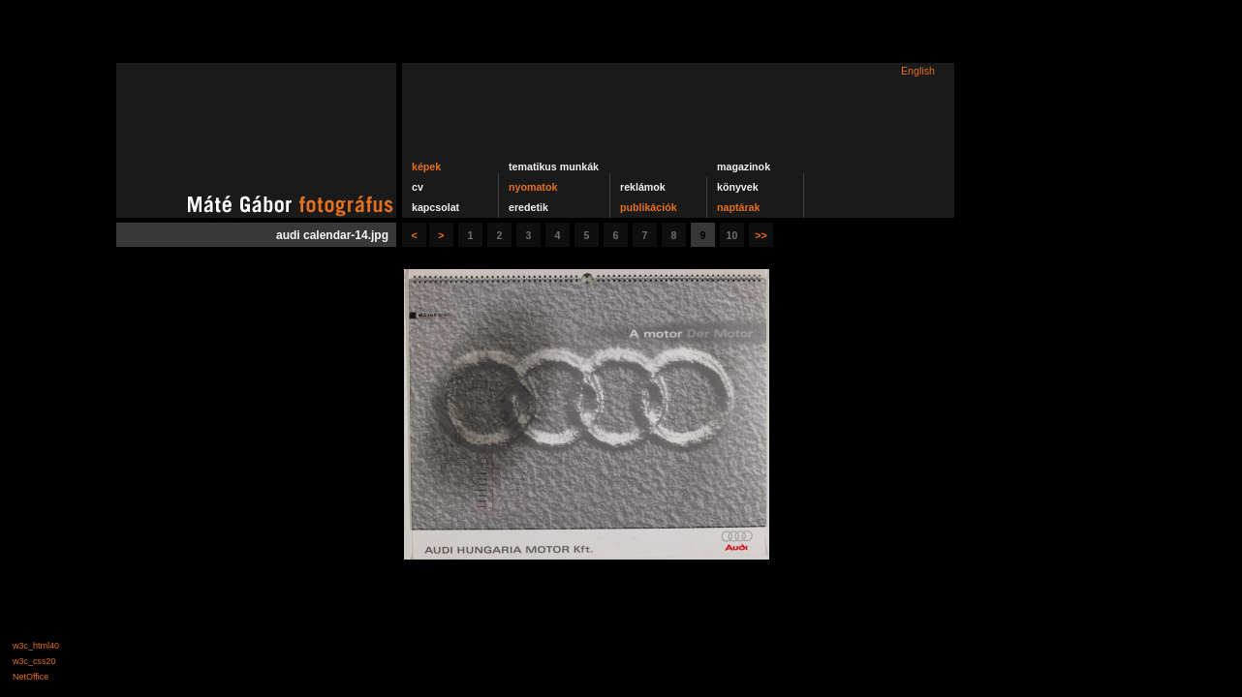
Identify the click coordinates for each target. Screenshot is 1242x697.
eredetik (528, 207)
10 (732, 235)
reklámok (643, 187)
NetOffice (30, 677)
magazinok (743, 166)
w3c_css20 (34, 661)
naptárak (738, 207)
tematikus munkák (554, 166)
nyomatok (533, 187)
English (918, 70)
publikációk (648, 207)
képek (426, 166)
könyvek (738, 187)
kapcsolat (435, 207)
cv (417, 187)
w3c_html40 (36, 646)
